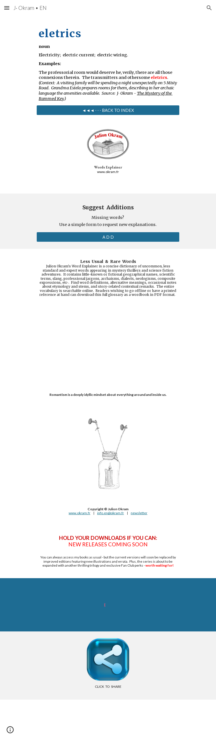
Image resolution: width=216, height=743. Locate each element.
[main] (108, 62)
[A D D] (108, 236)
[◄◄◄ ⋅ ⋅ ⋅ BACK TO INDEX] (108, 110)
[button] (7, 7)
